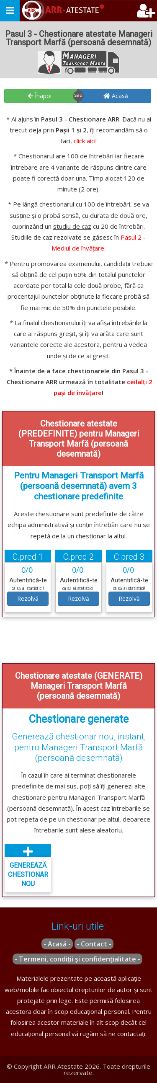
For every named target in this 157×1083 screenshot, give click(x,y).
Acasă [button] (115, 96)
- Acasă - (57, 944)
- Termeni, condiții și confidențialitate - (77, 959)
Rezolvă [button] (28, 598)
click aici (84, 141)
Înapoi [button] (39, 96)
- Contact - (94, 944)
